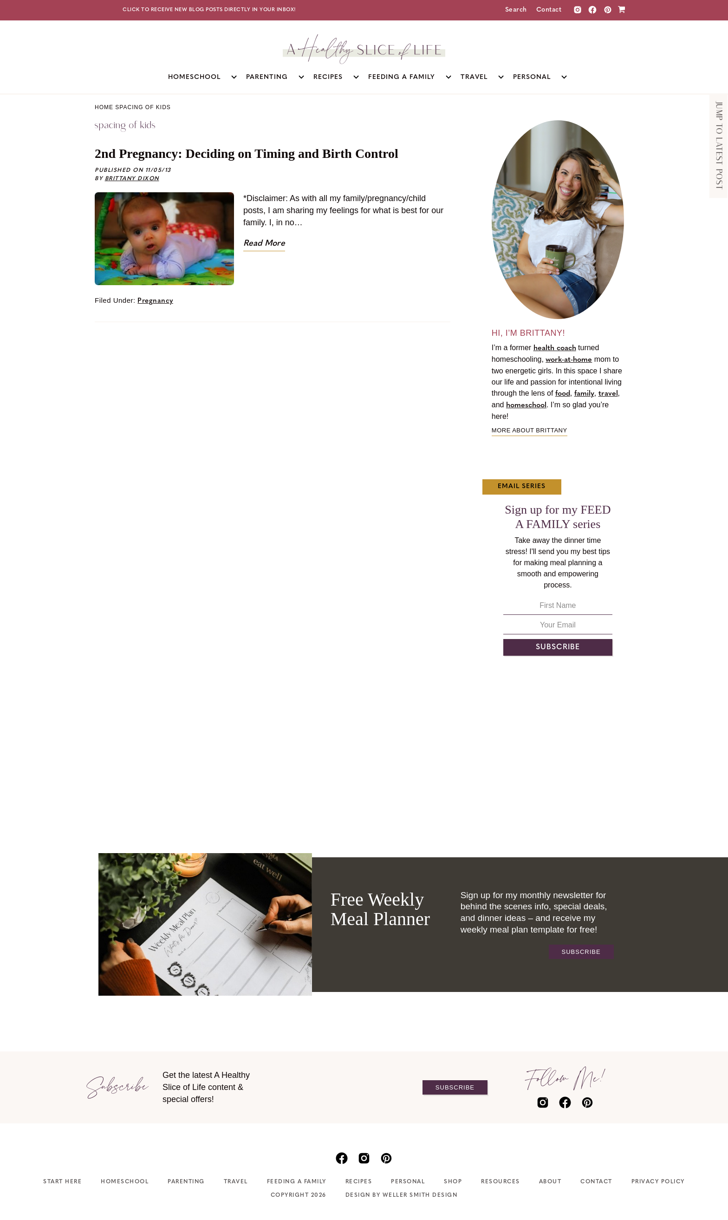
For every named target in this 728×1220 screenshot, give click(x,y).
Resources (500, 1182)
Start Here (62, 1182)
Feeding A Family (296, 1182)
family (584, 394)
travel (608, 394)
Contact (549, 10)
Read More (264, 243)
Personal (408, 1182)
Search (516, 10)
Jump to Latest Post (718, 146)
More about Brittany (529, 430)
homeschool (526, 405)
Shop (453, 1182)
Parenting (186, 1182)
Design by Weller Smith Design (401, 1195)
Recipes (358, 1182)
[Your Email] (557, 627)
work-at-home (569, 360)
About (550, 1182)
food (562, 394)
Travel (236, 1182)
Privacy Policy (658, 1182)
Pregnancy (155, 301)
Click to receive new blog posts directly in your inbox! (209, 10)
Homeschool (125, 1182)
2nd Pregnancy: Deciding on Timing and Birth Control (246, 153)
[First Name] (557, 608)
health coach (554, 348)
